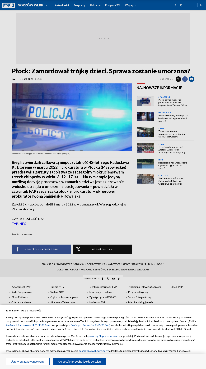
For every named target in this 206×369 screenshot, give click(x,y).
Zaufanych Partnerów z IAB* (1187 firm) (28, 325)
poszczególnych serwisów (102, 335)
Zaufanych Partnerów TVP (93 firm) (90, 325)
